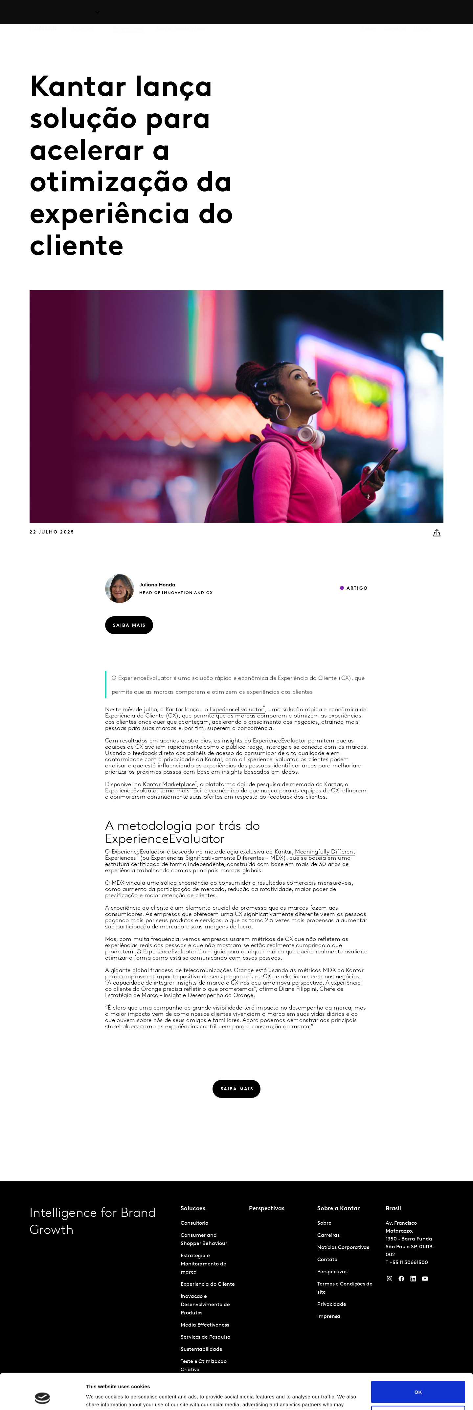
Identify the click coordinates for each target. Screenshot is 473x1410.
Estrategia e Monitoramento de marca (203, 1264)
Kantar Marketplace (180, 12)
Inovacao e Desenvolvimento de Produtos (205, 1305)
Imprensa (328, 1316)
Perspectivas (128, 12)
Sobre (369, 12)
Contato (327, 1259)
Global (422, 12)
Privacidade (331, 1304)
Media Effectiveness (205, 1325)
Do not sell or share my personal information (418, 1383)
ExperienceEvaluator (236, 723)
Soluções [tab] (82, 12)
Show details (101, 1397)
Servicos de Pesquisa (206, 1337)
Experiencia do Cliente (208, 1284)
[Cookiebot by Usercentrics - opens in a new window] (42, 1397)
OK (418, 1358)
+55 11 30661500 (409, 1262)
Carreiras (394, 12)
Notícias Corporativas (343, 1247)
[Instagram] (390, 1280)
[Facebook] (401, 1280)
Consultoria (195, 1223)
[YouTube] (413, 1280)
